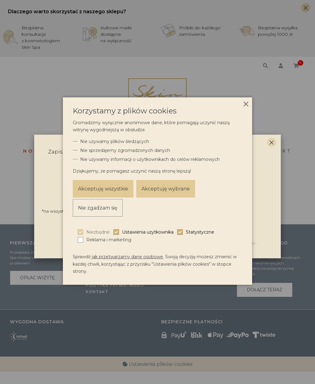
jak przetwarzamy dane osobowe (127, 256)
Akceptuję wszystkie (103, 189)
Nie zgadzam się (97, 208)
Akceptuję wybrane (166, 189)
